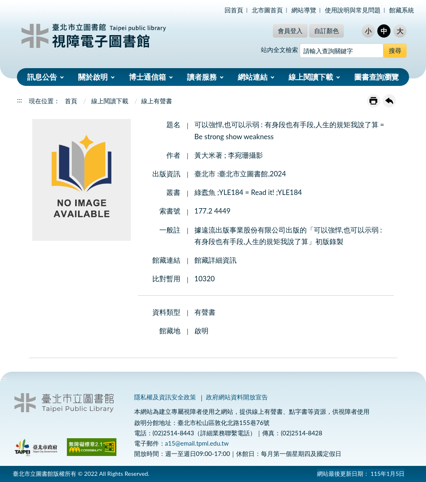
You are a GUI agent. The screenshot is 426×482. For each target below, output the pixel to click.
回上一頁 (389, 100)
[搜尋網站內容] (341, 50)
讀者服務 (202, 76)
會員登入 (290, 30)
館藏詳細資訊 (215, 260)
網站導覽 (303, 10)
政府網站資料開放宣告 (237, 397)
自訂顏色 (326, 30)
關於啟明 (93, 76)
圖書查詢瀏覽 (376, 76)
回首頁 (234, 10)
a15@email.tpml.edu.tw (197, 443)
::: (4, 7)
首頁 (71, 100)
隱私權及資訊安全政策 (165, 397)
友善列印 (373, 100)
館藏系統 (401, 10)
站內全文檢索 (279, 49)
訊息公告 (42, 76)
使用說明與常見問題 (353, 10)
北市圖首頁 (267, 10)
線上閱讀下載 (311, 76)
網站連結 (252, 76)
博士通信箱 (147, 76)
